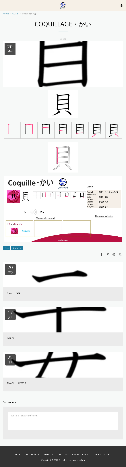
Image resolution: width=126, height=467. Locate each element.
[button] (4, 5)
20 (10, 269)
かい (7, 248)
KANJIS (15, 13)
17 (10, 314)
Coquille (17, 248)
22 (10, 359)
